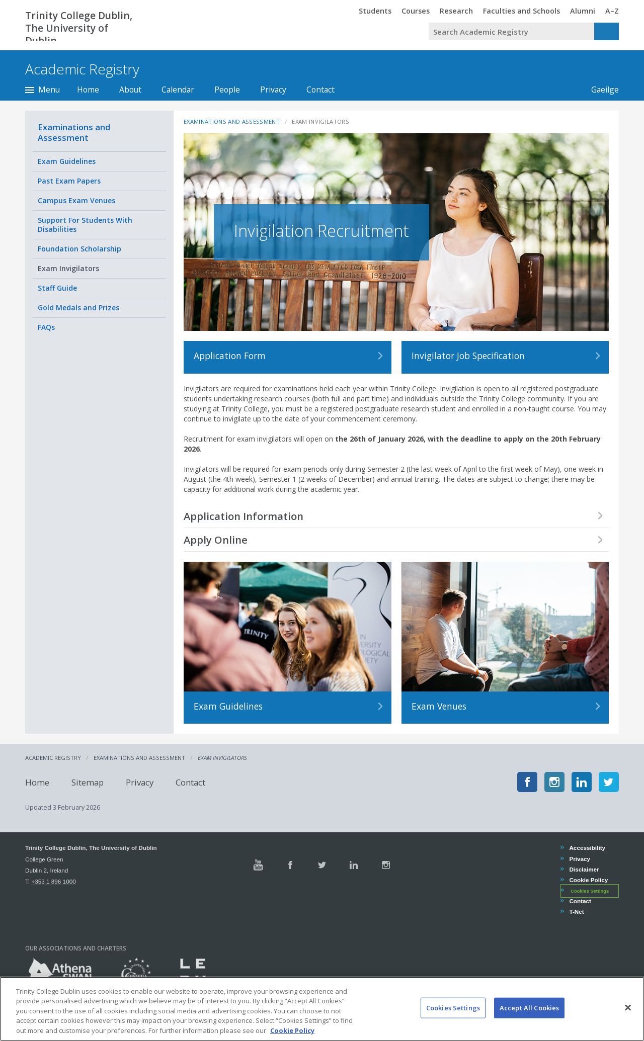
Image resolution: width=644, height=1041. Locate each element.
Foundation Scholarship (79, 248)
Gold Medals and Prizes (78, 307)
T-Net (576, 911)
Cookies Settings (590, 891)
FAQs (46, 327)
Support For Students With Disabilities (85, 224)
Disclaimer (584, 869)
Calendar (178, 89)
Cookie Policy (588, 880)
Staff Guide (57, 288)
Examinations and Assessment (74, 132)
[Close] (628, 1017)
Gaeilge (600, 89)
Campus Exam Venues (76, 200)
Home (88, 89)
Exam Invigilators (68, 268)
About (130, 89)
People (227, 89)
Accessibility (587, 847)
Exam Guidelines (67, 161)
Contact (320, 89)
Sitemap (87, 782)
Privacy (273, 89)
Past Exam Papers (69, 181)
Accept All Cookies (529, 1017)
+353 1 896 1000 (53, 881)
